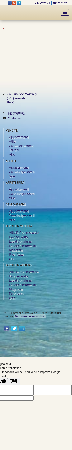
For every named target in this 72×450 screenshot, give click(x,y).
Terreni (14, 150)
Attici (12, 141)
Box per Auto (18, 237)
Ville (12, 154)
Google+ (14, 3)
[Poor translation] (14, 381)
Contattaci (60, 2)
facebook (10, 3)
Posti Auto (16, 254)
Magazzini (16, 250)
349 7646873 (42, 2)
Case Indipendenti (21, 172)
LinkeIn (19, 3)
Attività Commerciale (24, 233)
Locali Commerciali (22, 246)
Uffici (12, 259)
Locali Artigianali (20, 241)
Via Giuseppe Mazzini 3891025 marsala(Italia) (22, 98)
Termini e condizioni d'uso (30, 316)
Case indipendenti (21, 146)
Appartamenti (18, 137)
